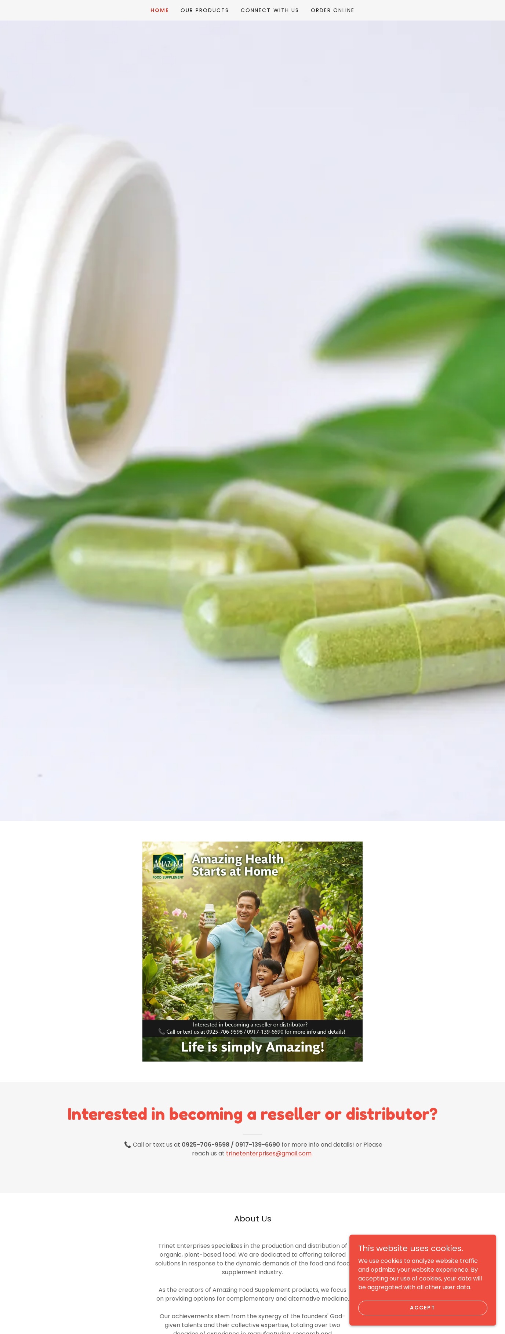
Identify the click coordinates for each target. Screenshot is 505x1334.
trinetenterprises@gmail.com (269, 1153)
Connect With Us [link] (270, 10)
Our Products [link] (205, 10)
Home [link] (159, 10)
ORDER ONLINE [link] (333, 10)
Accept (422, 1307)
